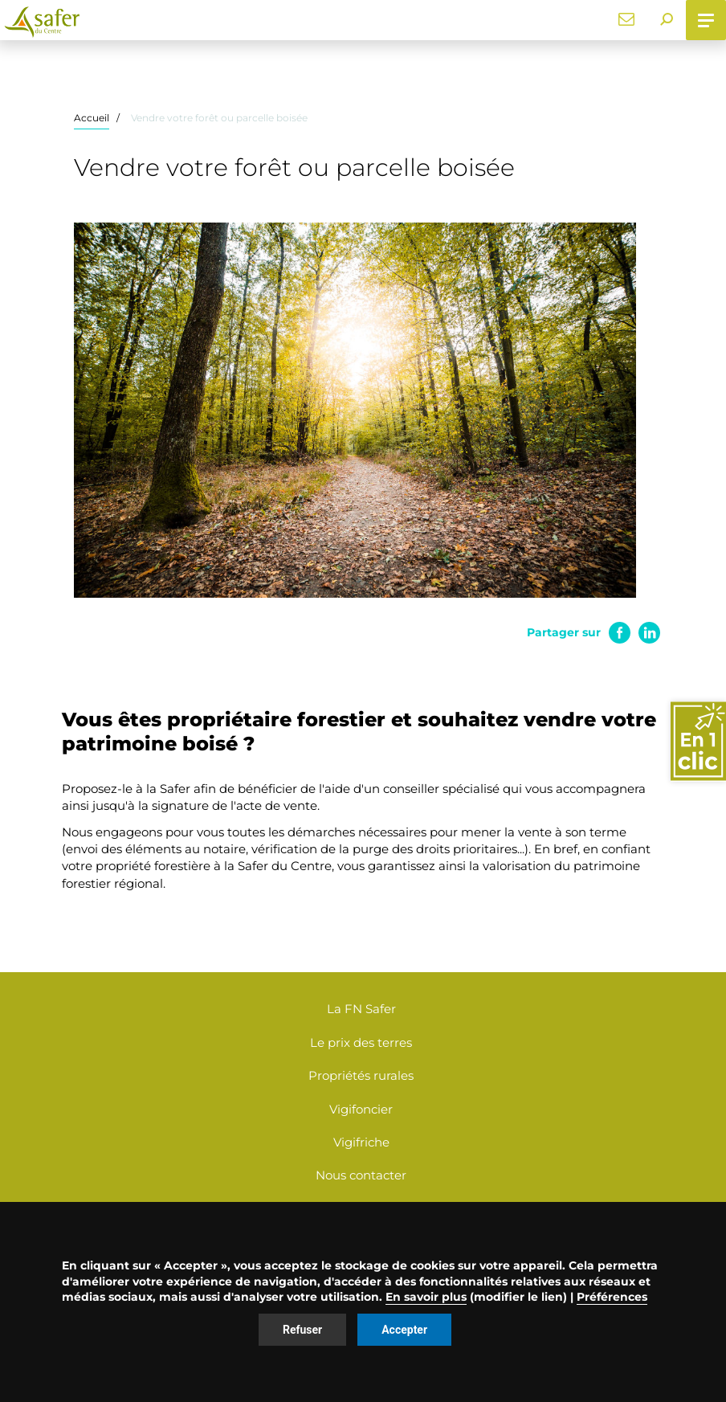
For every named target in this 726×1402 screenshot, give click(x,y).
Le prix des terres (361, 1042)
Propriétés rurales (361, 1075)
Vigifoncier (361, 1109)
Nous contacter (361, 1175)
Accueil (91, 118)
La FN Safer (361, 1008)
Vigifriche (361, 1142)
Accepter (404, 1329)
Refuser (302, 1329)
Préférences (612, 1297)
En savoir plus (426, 1297)
